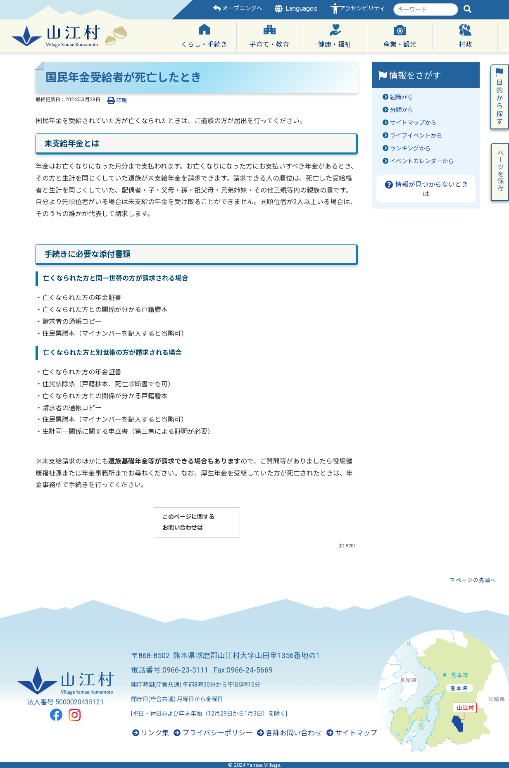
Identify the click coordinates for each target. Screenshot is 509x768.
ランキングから (410, 148)
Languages (295, 9)
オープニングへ (237, 8)
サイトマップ (351, 733)
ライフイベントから (416, 135)
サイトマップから (413, 122)
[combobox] (426, 9)
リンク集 (150, 733)
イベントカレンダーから (422, 161)
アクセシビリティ (362, 8)
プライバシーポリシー (213, 733)
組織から (401, 97)
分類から (401, 110)
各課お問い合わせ (289, 733)
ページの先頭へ (476, 580)
